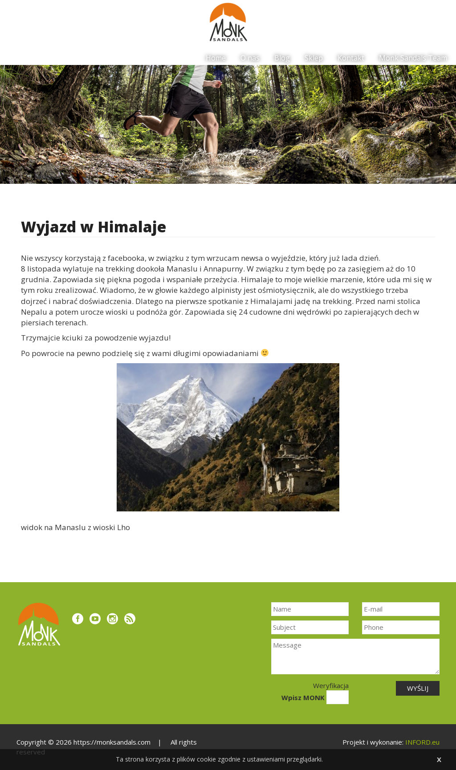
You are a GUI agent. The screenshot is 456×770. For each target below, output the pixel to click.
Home (216, 58)
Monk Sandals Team (413, 58)
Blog (282, 58)
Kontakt (351, 58)
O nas (250, 58)
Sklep (314, 58)
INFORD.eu (422, 742)
